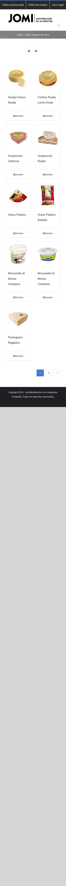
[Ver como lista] (36, 51)
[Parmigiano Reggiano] (18, 318)
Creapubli (16, 396)
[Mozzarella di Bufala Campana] (18, 254)
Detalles (19, 116)
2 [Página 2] (48, 373)
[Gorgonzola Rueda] (48, 137)
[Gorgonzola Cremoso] (18, 137)
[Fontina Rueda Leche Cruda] (48, 78)
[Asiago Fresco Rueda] (18, 78)
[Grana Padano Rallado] (48, 196)
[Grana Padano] (18, 196)
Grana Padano (17, 214)
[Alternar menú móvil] (59, 25)
